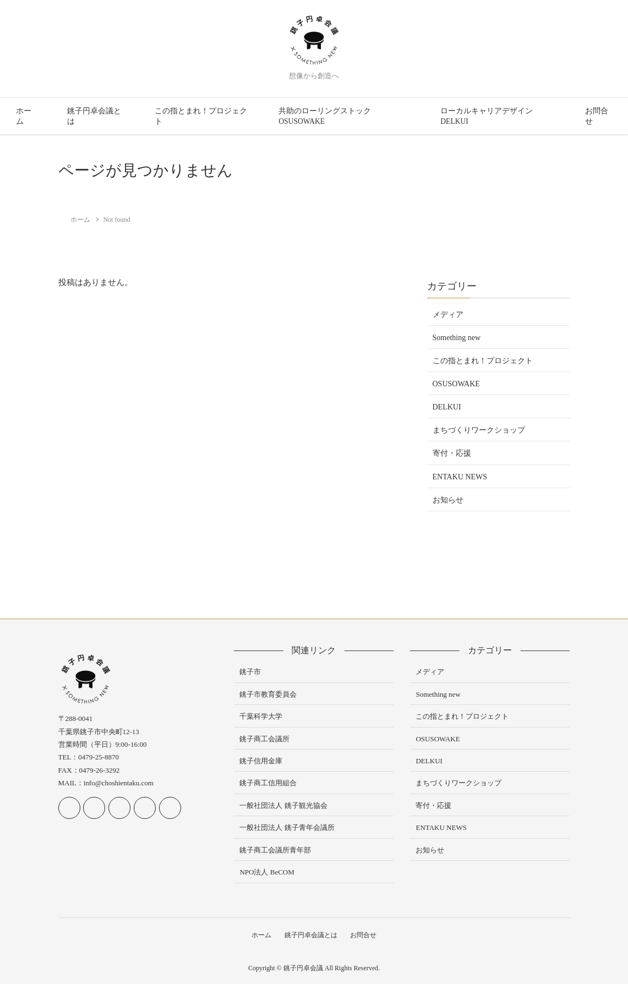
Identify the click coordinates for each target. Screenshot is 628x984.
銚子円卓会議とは (94, 116)
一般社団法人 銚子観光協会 (283, 805)
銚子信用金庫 (260, 761)
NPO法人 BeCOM (266, 872)
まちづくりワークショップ (479, 430)
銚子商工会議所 (264, 739)
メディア (448, 314)
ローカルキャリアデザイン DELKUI (486, 116)
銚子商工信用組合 (268, 783)
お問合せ (596, 116)
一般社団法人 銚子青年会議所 (286, 827)
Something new (457, 338)
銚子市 (250, 672)
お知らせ (448, 500)
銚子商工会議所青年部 (275, 850)
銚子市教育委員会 (268, 694)
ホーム (23, 116)
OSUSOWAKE (456, 384)
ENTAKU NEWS (460, 477)
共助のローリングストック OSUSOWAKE (324, 116)
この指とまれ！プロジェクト (201, 116)
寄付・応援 (452, 453)
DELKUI (447, 407)
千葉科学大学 (260, 716)
